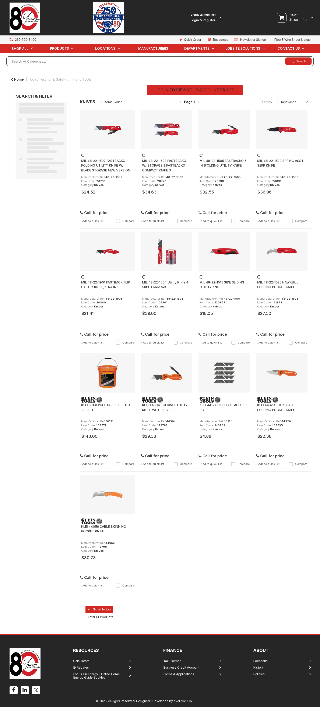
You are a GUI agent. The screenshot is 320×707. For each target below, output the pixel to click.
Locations (105, 48)
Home (17, 79)
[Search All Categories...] (160, 61)
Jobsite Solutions (242, 48)
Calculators (81, 661)
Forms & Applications (178, 674)
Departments (197, 48)
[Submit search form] (298, 61)
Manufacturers (153, 48)
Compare (125, 221)
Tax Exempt (172, 661)
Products (59, 48)
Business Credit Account (181, 667)
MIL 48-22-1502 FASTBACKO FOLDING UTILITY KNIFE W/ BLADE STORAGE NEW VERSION (105, 165)
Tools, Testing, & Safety (47, 79)
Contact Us (288, 48)
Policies (259, 674)
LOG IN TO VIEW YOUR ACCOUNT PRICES (194, 89)
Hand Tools (82, 79)
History (258, 667)
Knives (99, 185)
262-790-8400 (25, 39)
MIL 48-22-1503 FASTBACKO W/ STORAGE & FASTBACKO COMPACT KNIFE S (164, 165)
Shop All (20, 48)
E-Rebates (81, 667)
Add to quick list (91, 221)
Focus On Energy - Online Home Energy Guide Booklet (96, 675)
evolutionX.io (183, 701)
